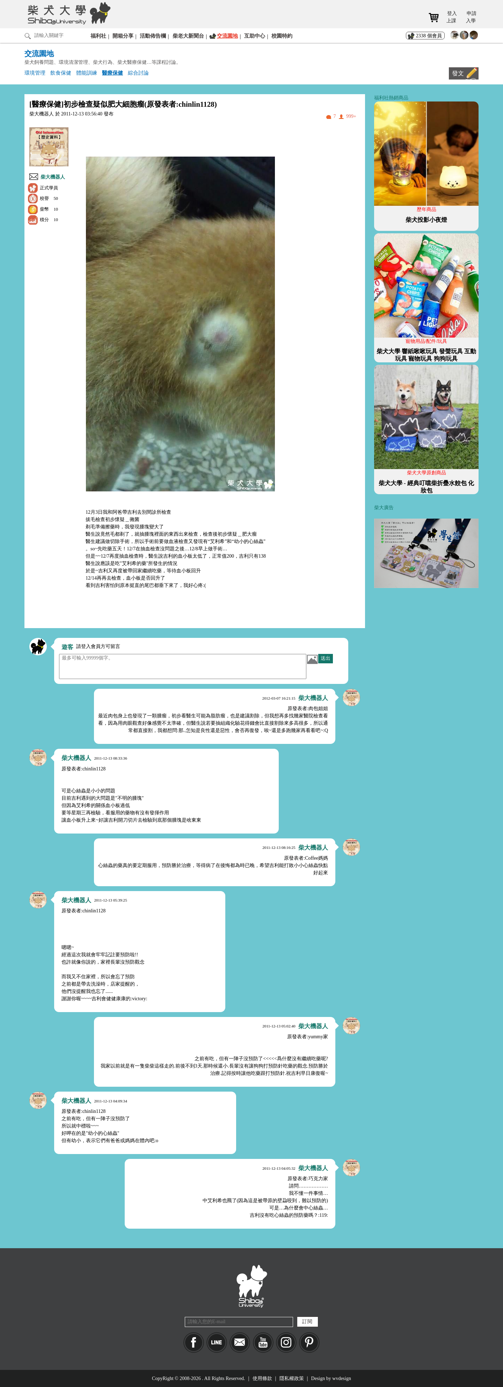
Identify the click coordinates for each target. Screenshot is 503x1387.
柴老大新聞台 (188, 36)
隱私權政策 (291, 1378)
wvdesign (341, 1378)
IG (286, 1342)
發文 (458, 73)
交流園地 (227, 36)
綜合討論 (138, 73)
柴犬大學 (67, 13)
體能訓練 (86, 73)
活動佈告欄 (153, 36)
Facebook (193, 1342)
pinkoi (309, 1342)
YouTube (263, 1342)
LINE (216, 1342)
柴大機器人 (53, 177)
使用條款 (262, 1378)
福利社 (98, 36)
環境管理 (34, 73)
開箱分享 (122, 36)
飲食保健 (60, 73)
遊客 (67, 647)
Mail (239, 1342)
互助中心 (254, 36)
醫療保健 (112, 73)
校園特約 (281, 36)
